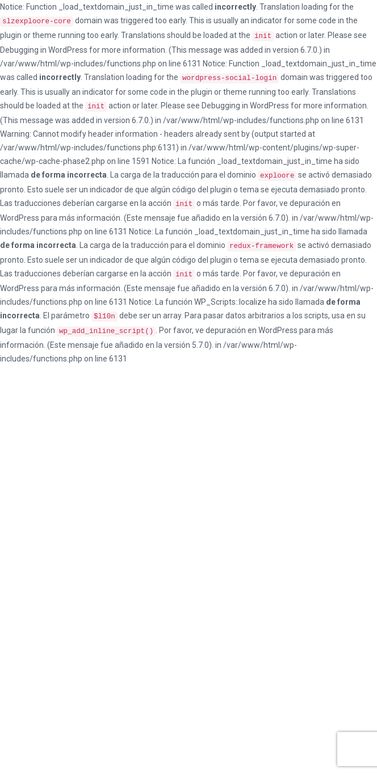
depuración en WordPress (252, 330)
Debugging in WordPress (43, 49)
